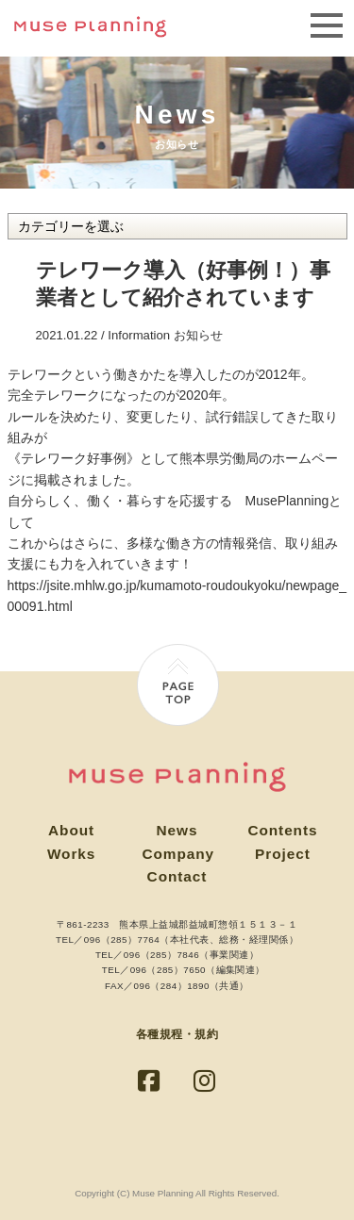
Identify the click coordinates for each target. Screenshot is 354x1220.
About (71, 830)
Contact (177, 876)
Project (283, 854)
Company (179, 854)
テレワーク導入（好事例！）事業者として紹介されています (183, 283)
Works (71, 854)
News (177, 830)
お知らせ (198, 335)
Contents (282, 830)
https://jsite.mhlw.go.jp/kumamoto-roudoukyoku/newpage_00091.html (177, 596)
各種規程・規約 (177, 1034)
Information (139, 335)
